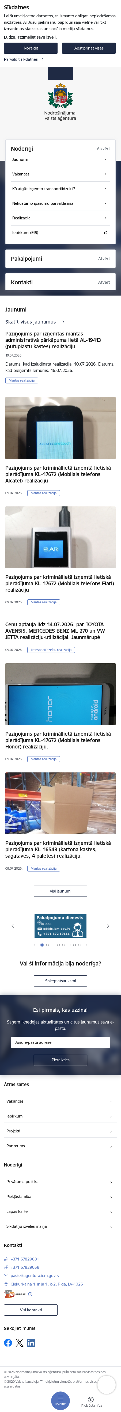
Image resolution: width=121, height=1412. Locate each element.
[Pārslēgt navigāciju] (60, 1400)
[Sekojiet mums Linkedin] (31, 1343)
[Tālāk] (108, 926)
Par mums (15, 1145)
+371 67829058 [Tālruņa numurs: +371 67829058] (25, 1267)
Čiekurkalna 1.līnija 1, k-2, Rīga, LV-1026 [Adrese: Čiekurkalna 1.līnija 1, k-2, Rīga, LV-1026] (47, 1284)
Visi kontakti (31, 1309)
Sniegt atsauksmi (60, 980)
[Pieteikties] (60, 1060)
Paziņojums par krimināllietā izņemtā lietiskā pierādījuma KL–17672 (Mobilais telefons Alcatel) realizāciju (58, 474)
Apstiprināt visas (89, 48)
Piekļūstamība (18, 1196)
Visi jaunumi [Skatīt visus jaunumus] (60, 891)
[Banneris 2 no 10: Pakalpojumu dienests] (60, 925)
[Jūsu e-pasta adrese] (60, 1042)
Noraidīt (31, 48)
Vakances (15, 1101)
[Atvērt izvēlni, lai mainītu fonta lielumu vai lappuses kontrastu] (90, 1403)
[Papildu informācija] (30, 1294)
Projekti (13, 1130)
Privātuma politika (22, 1181)
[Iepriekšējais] (12, 926)
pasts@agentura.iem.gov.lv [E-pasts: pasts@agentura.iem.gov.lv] (35, 1275)
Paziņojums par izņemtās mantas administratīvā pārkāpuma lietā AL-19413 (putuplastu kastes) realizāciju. (53, 340)
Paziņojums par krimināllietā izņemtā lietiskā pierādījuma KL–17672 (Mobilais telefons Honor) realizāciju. (58, 740)
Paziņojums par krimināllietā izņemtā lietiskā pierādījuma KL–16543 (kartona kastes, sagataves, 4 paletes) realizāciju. (58, 849)
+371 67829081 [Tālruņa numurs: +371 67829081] (25, 1259)
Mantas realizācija (22, 380)
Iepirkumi (14, 1116)
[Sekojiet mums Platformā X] (20, 1343)
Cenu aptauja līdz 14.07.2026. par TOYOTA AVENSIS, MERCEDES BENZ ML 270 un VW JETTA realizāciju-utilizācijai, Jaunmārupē (55, 630)
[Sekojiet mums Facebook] (8, 1343)
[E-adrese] (14, 1294)
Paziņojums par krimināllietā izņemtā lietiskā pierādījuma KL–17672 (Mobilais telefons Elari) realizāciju (59, 583)
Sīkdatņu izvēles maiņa (26, 1226)
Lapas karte (17, 1211)
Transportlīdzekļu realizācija (51, 650)
